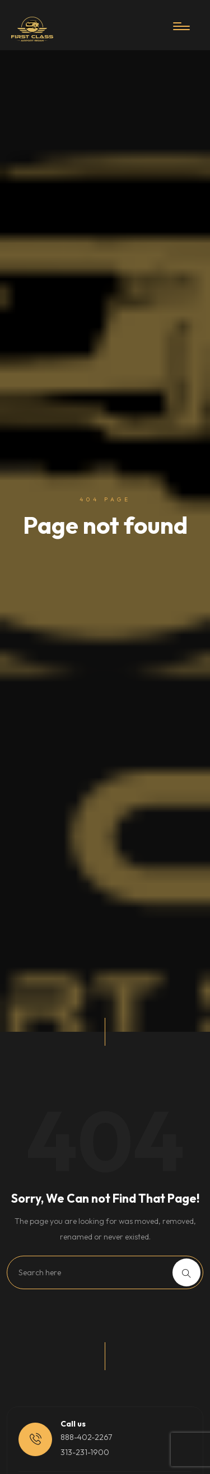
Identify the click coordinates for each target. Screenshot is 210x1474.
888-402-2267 (86, 1437)
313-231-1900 (84, 1452)
